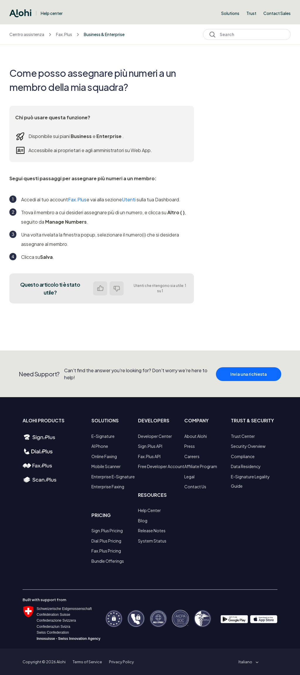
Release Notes (152, 530)
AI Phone (99, 446)
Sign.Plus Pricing (107, 530)
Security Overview (248, 446)
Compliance (243, 456)
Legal (189, 476)
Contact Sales (277, 13)
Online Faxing (104, 456)
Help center (52, 13)
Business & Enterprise (104, 34)
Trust (251, 13)
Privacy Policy (121, 661)
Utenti (129, 199)
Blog (142, 520)
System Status (152, 540)
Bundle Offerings (107, 561)
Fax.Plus (64, 34)
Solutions (230, 13)
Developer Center (155, 436)
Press (189, 446)
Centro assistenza (26, 34)
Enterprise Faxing (107, 486)
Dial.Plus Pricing (106, 540)
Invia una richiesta (248, 378)
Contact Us (195, 486)
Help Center (149, 510)
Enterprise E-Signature (113, 476)
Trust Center (243, 436)
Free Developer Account (161, 466)
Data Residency (246, 466)
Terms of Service (87, 661)
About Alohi (195, 436)
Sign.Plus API (150, 446)
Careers (192, 456)
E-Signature (103, 436)
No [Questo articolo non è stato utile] (117, 288)
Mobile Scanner (106, 466)
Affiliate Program (200, 466)
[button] (247, 662)
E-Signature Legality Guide (250, 481)
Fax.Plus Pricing (106, 550)
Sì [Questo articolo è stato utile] (100, 288)
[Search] (247, 34)
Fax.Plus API (149, 456)
